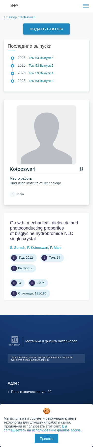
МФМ (14, 5)
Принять (46, 439)
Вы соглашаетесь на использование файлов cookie (43, 428)
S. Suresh (17, 248)
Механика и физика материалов (51, 341)
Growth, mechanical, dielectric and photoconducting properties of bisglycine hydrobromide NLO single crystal (44, 230)
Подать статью (46, 29)
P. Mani (56, 248)
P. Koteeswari (37, 248)
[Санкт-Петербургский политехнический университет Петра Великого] (15, 346)
